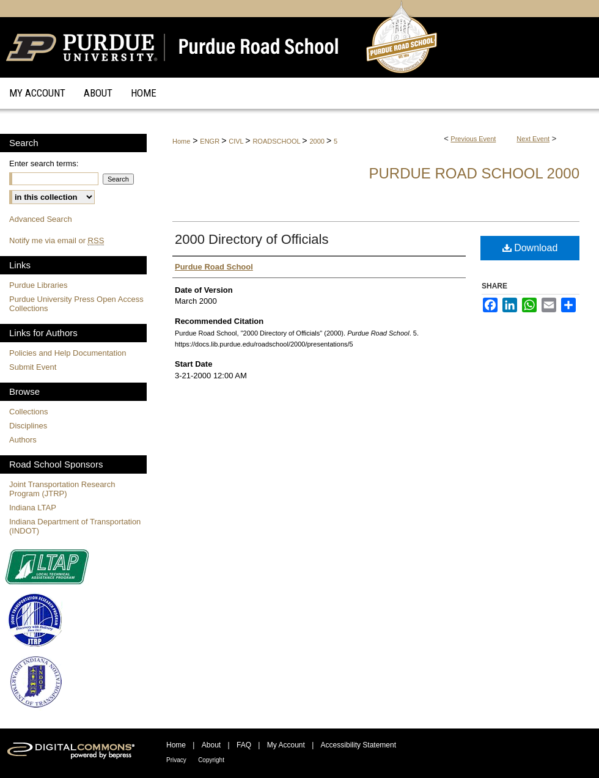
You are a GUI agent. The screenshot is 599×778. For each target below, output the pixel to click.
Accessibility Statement (358, 745)
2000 (317, 141)
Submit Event (32, 367)
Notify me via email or (56, 240)
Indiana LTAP (32, 507)
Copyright (211, 760)
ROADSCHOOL (277, 141)
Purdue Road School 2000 (474, 173)
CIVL (237, 141)
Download (530, 248)
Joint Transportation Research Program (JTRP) (62, 489)
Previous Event (473, 138)
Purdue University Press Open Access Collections (76, 304)
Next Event (532, 138)
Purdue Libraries (38, 285)
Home (181, 141)
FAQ (244, 745)
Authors (23, 439)
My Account (286, 745)
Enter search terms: (43, 163)
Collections (28, 411)
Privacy (176, 760)
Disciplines (28, 425)
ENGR (210, 141)
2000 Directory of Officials (251, 239)
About (211, 745)
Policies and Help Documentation (68, 353)
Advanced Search (40, 219)
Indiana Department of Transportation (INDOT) (75, 526)
